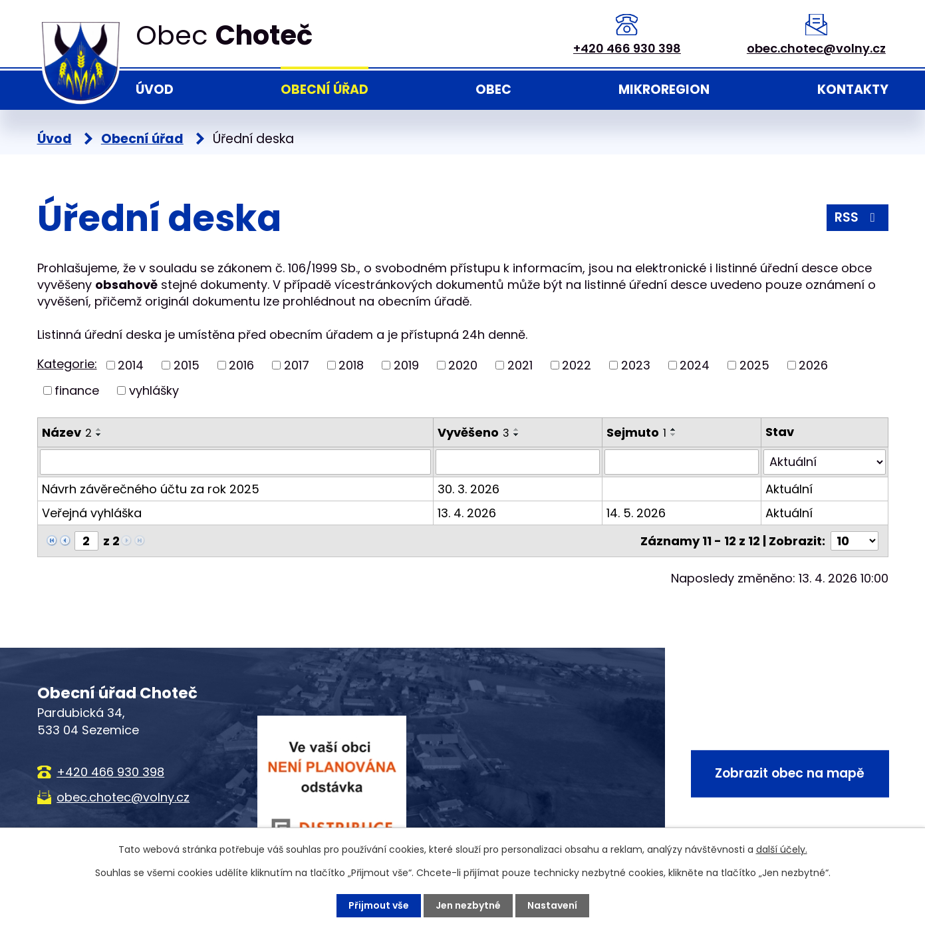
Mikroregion (664, 90)
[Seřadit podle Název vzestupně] (99, 429)
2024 (695, 365)
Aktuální (789, 489)
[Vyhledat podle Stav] (824, 462)
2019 (406, 365)
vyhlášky (154, 390)
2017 (296, 365)
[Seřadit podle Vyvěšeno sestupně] (516, 434)
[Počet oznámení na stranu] (854, 541)
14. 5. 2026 (636, 513)
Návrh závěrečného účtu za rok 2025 (150, 489)
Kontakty (852, 90)
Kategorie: (67, 363)
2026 (813, 365)
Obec (493, 90)
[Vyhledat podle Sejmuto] (681, 462)
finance (77, 390)
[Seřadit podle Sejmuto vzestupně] (673, 429)
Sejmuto (636, 432)
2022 (576, 365)
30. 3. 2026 (468, 489)
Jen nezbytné (468, 905)
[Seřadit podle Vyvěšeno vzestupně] (516, 429)
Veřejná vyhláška (92, 513)
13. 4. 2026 (467, 513)
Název (67, 432)
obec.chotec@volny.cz (816, 48)
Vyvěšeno (473, 432)
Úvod (155, 90)
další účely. (781, 849)
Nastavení (552, 905)
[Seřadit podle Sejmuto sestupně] (673, 434)
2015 (186, 365)
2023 (635, 365)
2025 (754, 365)
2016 (241, 365)
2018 (351, 365)
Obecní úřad (324, 90)
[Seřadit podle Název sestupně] (99, 434)
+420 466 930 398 (627, 48)
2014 (131, 365)
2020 (462, 365)
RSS (857, 217)
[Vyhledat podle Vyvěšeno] (518, 462)
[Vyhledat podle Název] (236, 462)
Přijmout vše (378, 905)
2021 (520, 365)
